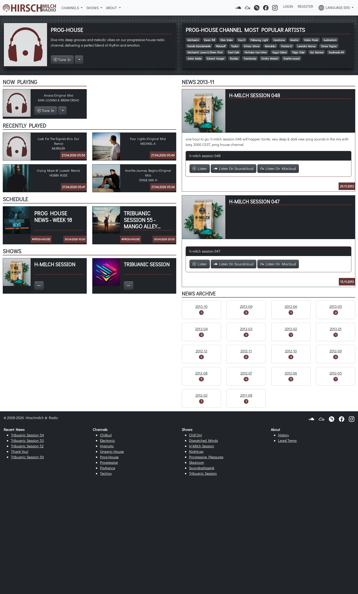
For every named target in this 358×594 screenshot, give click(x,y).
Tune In (62, 59)
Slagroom (196, 462)
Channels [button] (70, 7)
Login (288, 6)
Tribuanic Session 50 (27, 456)
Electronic (107, 440)
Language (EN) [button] (335, 7)
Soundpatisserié (201, 467)
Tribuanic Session (203, 473)
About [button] (112, 7)
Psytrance (107, 467)
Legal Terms (287, 440)
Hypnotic (107, 446)
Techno (106, 473)
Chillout (106, 435)
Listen (199, 168)
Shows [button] (93, 7)
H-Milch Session (201, 446)
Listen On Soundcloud (233, 168)
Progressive (109, 462)
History (283, 435)
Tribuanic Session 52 (27, 446)
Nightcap (196, 451)
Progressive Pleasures (206, 456)
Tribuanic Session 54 (27, 435)
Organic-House (112, 451)
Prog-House (109, 456)
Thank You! (19, 451)
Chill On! (195, 435)
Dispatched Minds (203, 440)
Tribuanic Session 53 (27, 440)
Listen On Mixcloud (278, 168)
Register (305, 6)
